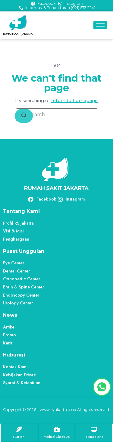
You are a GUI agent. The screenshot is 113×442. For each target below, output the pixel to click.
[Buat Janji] (19, 429)
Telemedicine (93, 436)
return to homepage (74, 100)
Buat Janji (19, 436)
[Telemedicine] (94, 429)
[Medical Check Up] (57, 429)
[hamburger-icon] (100, 25)
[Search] (24, 116)
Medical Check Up (57, 436)
